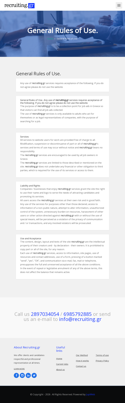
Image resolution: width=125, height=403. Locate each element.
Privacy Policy (102, 360)
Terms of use (102, 355)
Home (50, 38)
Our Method (82, 355)
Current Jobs (62, 364)
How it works (82, 360)
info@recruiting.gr (80, 319)
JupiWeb (90, 394)
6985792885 (77, 314)
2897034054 (45, 314)
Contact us (81, 366)
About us (60, 369)
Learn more (19, 369)
